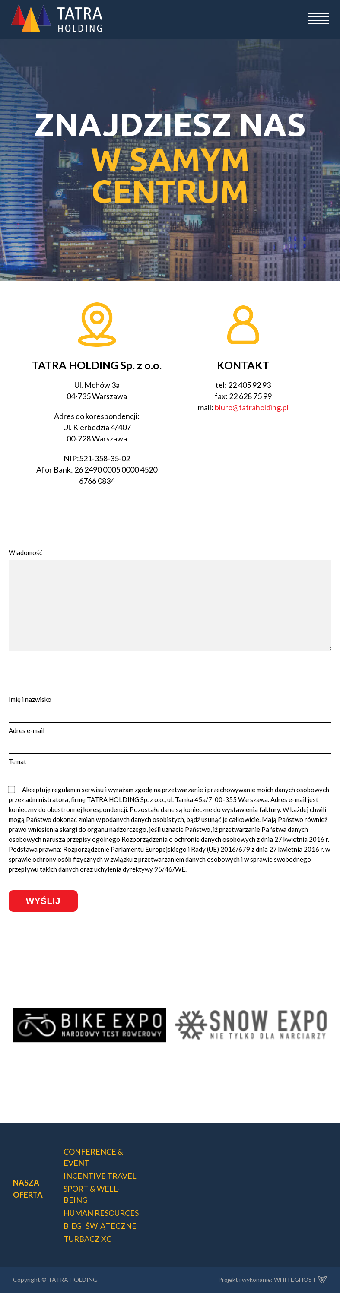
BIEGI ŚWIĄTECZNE (100, 1243)
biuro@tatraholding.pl (252, 407)
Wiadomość (25, 552)
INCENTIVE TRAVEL (100, 1193)
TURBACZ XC (87, 1256)
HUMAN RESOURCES (101, 1230)
